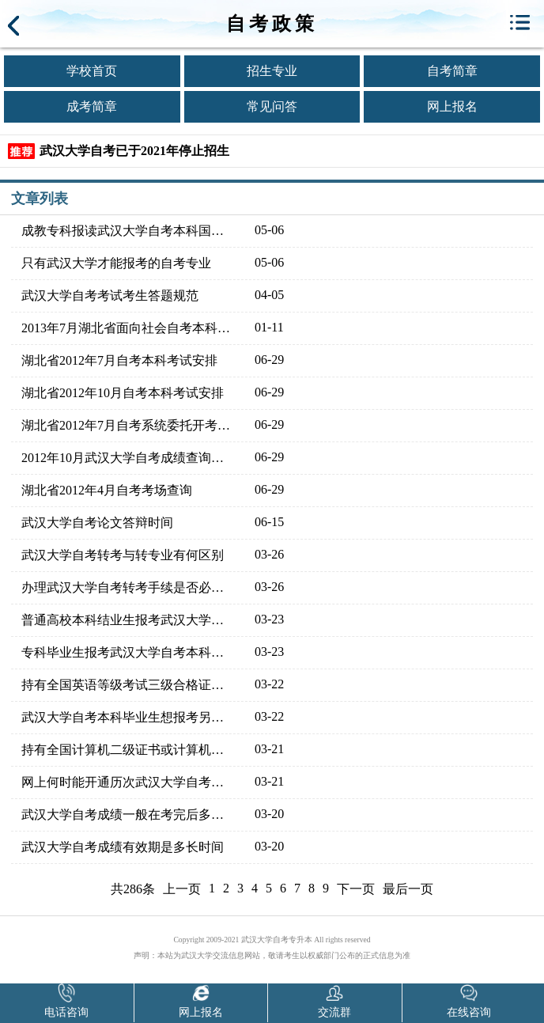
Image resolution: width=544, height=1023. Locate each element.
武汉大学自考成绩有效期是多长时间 (122, 847)
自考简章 (452, 71)
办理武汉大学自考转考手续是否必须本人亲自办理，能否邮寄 (128, 587)
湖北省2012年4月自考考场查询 (106, 490)
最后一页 (408, 889)
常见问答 (272, 106)
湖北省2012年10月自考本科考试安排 (122, 393)
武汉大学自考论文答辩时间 (97, 522)
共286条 (133, 889)
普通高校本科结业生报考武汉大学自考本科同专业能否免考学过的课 (128, 620)
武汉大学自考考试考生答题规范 (109, 295)
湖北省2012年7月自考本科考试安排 (119, 360)
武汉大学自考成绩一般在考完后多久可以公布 (128, 814)
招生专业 (272, 71)
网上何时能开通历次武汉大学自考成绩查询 (128, 782)
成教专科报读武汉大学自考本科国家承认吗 (128, 230)
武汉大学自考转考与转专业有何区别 (122, 555)
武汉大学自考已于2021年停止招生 (134, 150)
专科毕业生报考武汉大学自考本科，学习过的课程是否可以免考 (128, 652)
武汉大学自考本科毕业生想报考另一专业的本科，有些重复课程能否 (128, 717)
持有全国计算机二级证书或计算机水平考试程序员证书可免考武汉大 (128, 749)
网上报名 (452, 106)
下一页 (356, 889)
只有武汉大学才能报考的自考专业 (116, 263)
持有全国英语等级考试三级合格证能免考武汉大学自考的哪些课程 (128, 684)
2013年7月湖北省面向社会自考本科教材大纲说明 (128, 328)
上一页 (182, 889)
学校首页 (91, 71)
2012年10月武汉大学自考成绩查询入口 (128, 457)
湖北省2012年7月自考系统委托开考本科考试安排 (128, 425)
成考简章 (91, 106)
